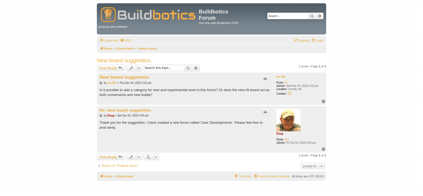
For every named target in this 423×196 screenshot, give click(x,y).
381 (287, 139)
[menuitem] (125, 40)
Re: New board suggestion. (126, 110)
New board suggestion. (124, 60)
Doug (279, 133)
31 (286, 82)
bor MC (280, 76)
